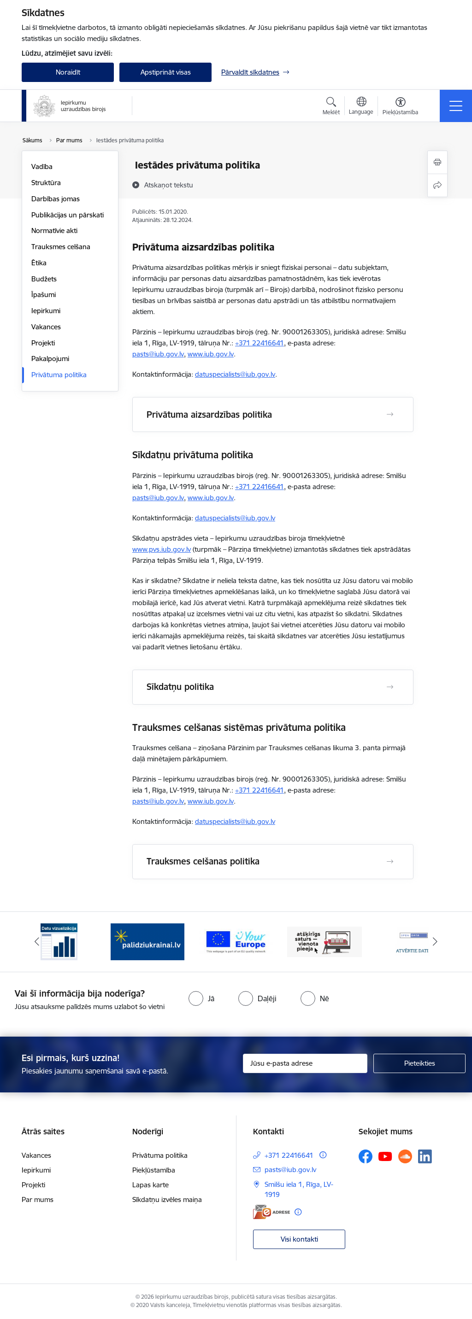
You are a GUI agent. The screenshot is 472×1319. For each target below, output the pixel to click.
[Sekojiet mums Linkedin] (425, 1156)
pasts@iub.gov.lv (158, 354)
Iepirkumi (45, 310)
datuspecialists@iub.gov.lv (235, 374)
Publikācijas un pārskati (67, 214)
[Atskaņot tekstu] (168, 184)
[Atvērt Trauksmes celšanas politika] (390, 861)
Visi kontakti (299, 1239)
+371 (243, 343)
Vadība (42, 166)
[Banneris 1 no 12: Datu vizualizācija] (59, 941)
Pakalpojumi (50, 358)
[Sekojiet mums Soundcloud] (405, 1156)
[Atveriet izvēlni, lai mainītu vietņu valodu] (361, 106)
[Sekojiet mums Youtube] (385, 1155)
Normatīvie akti (54, 230)
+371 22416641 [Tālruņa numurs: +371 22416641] (289, 1155)
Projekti (43, 343)
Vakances (46, 326)
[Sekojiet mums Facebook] (365, 1156)
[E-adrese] (271, 1212)
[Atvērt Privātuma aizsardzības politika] (390, 414)
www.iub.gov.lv (211, 354)
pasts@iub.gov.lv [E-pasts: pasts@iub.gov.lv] (290, 1169)
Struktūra (46, 182)
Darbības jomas (55, 198)
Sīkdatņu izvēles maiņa (167, 1199)
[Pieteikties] (419, 1063)
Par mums (37, 1199)
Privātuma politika (59, 374)
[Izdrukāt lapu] (437, 162)
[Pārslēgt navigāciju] (456, 106)
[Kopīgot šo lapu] (437, 185)
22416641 (268, 343)
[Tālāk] (435, 942)
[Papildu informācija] (322, 1154)
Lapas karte (150, 1184)
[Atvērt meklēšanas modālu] (331, 107)
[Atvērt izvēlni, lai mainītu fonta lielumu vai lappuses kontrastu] (400, 107)
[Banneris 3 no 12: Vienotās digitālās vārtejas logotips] (236, 941)
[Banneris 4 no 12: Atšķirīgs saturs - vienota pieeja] (324, 941)
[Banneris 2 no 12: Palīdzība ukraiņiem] (147, 941)
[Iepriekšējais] (37, 942)
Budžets (44, 278)
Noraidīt (68, 72)
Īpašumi (43, 294)
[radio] (201, 998)
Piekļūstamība (153, 1170)
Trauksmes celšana (60, 246)
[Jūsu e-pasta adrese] (305, 1063)
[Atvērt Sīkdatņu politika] (390, 687)
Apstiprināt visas (166, 72)
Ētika (39, 262)
